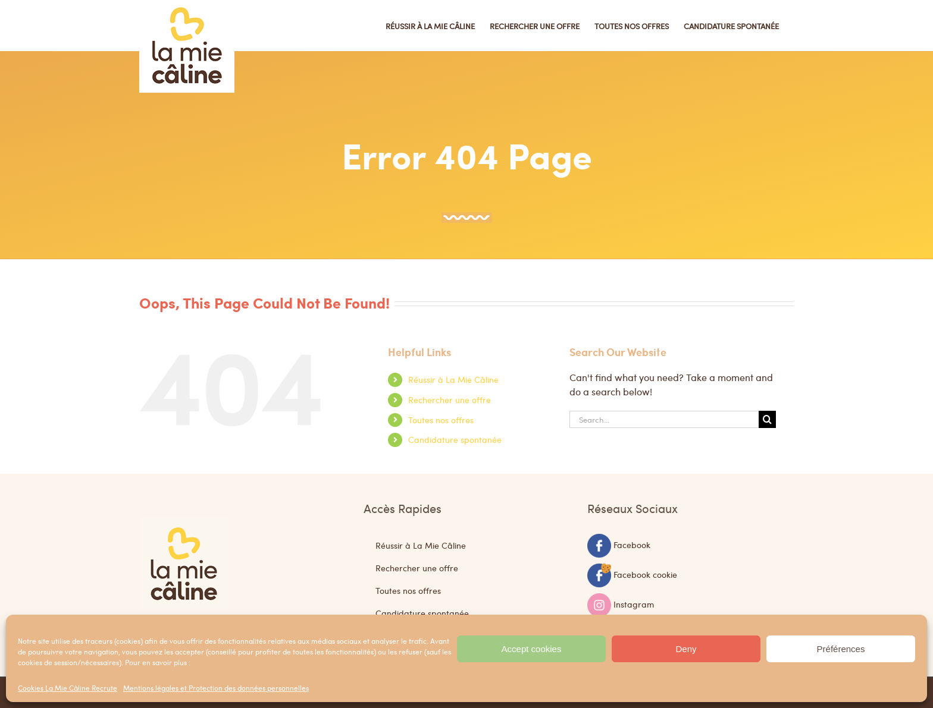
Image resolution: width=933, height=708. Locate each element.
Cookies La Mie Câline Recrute (67, 687)
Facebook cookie (645, 574)
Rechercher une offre (449, 399)
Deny (685, 649)
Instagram (633, 603)
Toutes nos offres (441, 420)
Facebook (631, 544)
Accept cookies (532, 649)
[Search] (767, 419)
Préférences (841, 649)
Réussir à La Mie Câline (453, 379)
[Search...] (664, 419)
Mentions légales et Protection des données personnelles (216, 687)
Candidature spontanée (455, 439)
